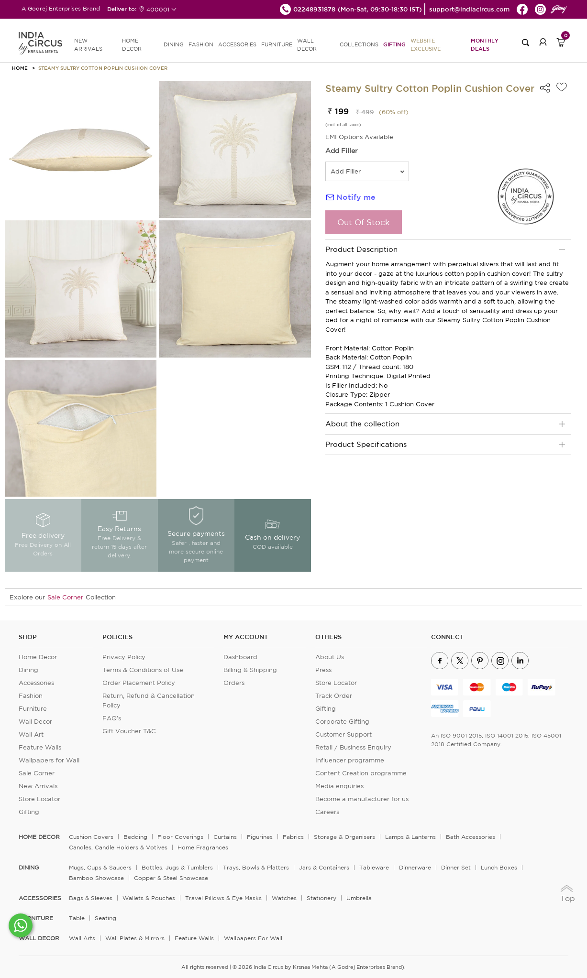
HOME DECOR (132, 45)
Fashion (31, 695)
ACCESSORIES (237, 44)
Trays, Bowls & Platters (256, 867)
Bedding (135, 836)
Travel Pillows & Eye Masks (223, 898)
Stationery (321, 898)
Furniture (33, 708)
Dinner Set (456, 867)
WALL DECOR (307, 45)
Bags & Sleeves (90, 898)
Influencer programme (349, 760)
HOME (20, 68)
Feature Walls (40, 747)
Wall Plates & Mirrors (135, 938)
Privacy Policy (123, 657)
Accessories (36, 682)
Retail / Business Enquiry (353, 747)
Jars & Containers (324, 867)
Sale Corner (65, 597)
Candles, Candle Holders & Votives (118, 847)
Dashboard (240, 657)
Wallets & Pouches (148, 898)
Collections (359, 44)
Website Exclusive (425, 44)
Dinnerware (415, 867)
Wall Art (31, 734)
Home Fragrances (202, 847)
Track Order (333, 695)
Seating (105, 918)
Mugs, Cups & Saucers (100, 867)
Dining (28, 670)
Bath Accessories (470, 836)
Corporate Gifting (342, 721)
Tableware (374, 867)
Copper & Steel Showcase (171, 877)
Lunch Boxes (499, 867)
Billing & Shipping (250, 670)
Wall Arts (82, 938)
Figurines (260, 836)
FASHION (200, 44)
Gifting (394, 44)
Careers (327, 811)
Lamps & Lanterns (410, 836)
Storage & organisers (344, 836)
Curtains (225, 836)
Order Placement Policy (138, 682)
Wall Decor (35, 721)
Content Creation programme (361, 773)
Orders (233, 682)
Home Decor (38, 657)
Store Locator (39, 799)
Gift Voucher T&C (129, 731)
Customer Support (343, 734)
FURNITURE (276, 44)
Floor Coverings (180, 836)
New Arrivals (38, 786)
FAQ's (111, 718)
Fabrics (293, 836)
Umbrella (359, 898)
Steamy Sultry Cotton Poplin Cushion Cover (102, 68)
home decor (39, 837)
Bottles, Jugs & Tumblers (177, 867)
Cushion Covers (91, 836)
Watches (284, 898)
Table (77, 918)
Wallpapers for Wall (49, 760)
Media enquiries (339, 786)
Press (323, 670)
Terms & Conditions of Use (142, 670)
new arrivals (88, 45)
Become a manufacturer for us (362, 799)
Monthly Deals (484, 44)
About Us (329, 657)
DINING (174, 44)
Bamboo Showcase (96, 877)
